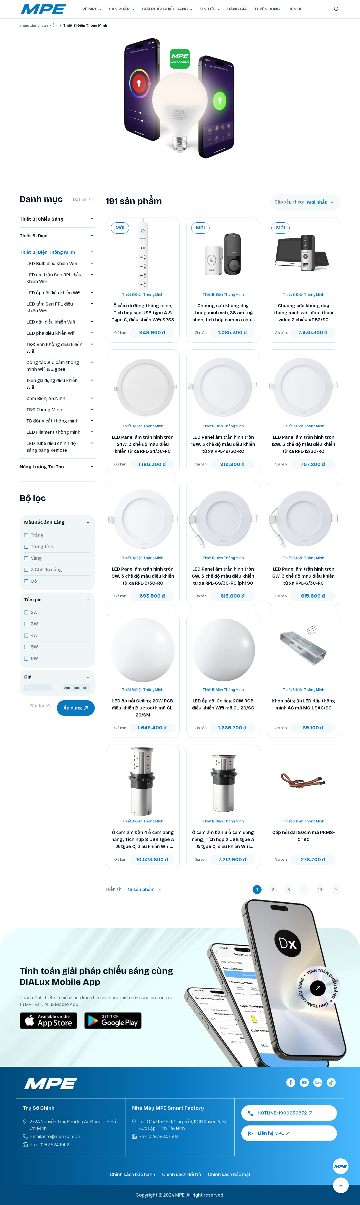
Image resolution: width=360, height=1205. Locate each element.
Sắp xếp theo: (289, 202)
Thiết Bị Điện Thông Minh (57, 252)
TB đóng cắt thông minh (60, 421)
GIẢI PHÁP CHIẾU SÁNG (167, 9)
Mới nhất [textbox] (317, 202)
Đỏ (34, 581)
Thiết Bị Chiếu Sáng (57, 219)
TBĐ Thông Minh (60, 409)
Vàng (36, 558)
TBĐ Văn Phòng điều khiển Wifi (60, 348)
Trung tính (42, 546)
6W (34, 658)
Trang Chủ (28, 26)
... (304, 890)
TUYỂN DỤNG (267, 9)
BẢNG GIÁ (237, 9)
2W (34, 612)
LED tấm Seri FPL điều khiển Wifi (60, 307)
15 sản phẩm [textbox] (141, 889)
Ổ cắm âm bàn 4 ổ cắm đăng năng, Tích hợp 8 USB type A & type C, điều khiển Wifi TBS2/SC (142, 840)
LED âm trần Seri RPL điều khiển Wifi (60, 278)
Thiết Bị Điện (57, 235)
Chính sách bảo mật (229, 1174)
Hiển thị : (115, 889)
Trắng (37, 535)
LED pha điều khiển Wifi (60, 333)
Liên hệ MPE (268, 1133)
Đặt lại (83, 199)
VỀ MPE (92, 9)
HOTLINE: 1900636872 (280, 1113)
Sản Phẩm (50, 26)
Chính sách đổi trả (181, 1174)
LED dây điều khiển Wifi (60, 322)
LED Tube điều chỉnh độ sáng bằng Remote (60, 447)
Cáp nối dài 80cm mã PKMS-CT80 (303, 836)
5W (34, 647)
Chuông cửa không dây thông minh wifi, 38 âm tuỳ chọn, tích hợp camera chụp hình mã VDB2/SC (223, 313)
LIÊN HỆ (295, 9)
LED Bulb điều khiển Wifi (60, 263)
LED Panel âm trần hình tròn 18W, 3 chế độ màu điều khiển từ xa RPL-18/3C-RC (223, 444)
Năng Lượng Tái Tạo (57, 467)
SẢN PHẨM (122, 9)
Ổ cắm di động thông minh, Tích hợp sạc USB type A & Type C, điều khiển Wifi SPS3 (143, 312)
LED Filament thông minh (60, 432)
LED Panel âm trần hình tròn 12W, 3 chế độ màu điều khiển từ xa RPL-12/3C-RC (303, 444)
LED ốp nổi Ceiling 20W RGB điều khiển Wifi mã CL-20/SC (223, 704)
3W (34, 624)
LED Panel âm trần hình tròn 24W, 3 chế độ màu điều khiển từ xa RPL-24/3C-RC (143, 444)
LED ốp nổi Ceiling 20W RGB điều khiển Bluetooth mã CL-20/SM (143, 708)
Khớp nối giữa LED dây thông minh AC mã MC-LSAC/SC (303, 704)
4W (34, 635)
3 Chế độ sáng (46, 569)
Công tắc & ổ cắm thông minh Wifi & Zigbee (60, 366)
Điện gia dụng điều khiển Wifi (60, 384)
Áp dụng (76, 708)
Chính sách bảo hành (132, 1174)
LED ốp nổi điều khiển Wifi (60, 293)
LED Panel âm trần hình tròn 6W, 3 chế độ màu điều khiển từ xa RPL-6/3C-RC (303, 576)
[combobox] (320, 202)
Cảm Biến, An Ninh (60, 398)
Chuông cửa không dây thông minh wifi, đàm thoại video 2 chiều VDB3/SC (303, 312)
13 (320, 890)
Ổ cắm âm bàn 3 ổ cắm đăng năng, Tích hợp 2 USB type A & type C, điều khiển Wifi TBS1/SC (223, 840)
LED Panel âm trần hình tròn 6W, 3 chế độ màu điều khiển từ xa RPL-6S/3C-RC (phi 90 (223, 576)
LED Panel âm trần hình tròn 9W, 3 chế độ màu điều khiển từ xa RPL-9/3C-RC (143, 576)
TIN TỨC (210, 9)
